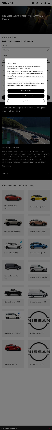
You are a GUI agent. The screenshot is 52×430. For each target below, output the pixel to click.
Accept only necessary (26, 96)
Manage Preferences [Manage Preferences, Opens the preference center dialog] (26, 101)
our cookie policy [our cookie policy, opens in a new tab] (31, 85)
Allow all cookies (26, 91)
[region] (26, 81)
